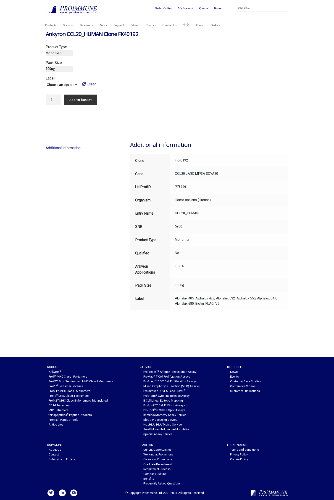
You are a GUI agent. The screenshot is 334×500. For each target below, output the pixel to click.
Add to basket (80, 99)
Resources (86, 25)
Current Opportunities (157, 449)
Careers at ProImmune (157, 459)
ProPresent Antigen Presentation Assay (169, 371)
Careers (151, 25)
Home (200, 25)
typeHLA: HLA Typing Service (162, 424)
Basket (218, 8)
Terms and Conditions (244, 449)
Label (50, 78)
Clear (91, 84)
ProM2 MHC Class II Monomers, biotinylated (78, 400)
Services (68, 25)
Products (50, 25)
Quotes (203, 8)
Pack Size (54, 63)
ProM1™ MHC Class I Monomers (69, 391)
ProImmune (54, 445)
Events (234, 376)
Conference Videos (242, 386)
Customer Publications (245, 391)
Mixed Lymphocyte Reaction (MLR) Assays (171, 386)
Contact (54, 454)
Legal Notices (237, 445)
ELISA (179, 266)
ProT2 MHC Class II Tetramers (69, 395)
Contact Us (169, 25)
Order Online (163, 8)
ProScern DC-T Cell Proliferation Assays (170, 381)
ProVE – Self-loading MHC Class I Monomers (81, 381)
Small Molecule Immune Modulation (166, 429)
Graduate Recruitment (157, 464)
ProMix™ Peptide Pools (63, 419)
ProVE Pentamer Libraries (66, 386)
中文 (186, 25)
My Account (185, 8)
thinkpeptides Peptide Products (70, 415)
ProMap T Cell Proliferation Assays (166, 376)
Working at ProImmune (158, 454)
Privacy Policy (239, 454)
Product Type (56, 47)
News (103, 25)
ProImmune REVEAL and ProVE (164, 391)
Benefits (148, 478)
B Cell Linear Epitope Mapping (163, 400)
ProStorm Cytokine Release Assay (166, 395)
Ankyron (55, 371)
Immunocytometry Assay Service (164, 415)
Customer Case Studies (245, 381)
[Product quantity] (53, 100)
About (135, 25)
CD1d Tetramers (59, 405)
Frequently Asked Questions (162, 483)
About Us (55, 449)
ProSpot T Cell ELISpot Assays (164, 405)
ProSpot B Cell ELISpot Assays (164, 410)
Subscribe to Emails (62, 459)
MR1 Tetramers (58, 410)
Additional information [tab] (63, 148)
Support (118, 25)
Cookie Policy (239, 459)
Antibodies (56, 424)
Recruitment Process (157, 469)
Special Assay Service (157, 434)
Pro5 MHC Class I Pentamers (68, 376)
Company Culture (154, 474)
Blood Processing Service (160, 419)
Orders (215, 25)
